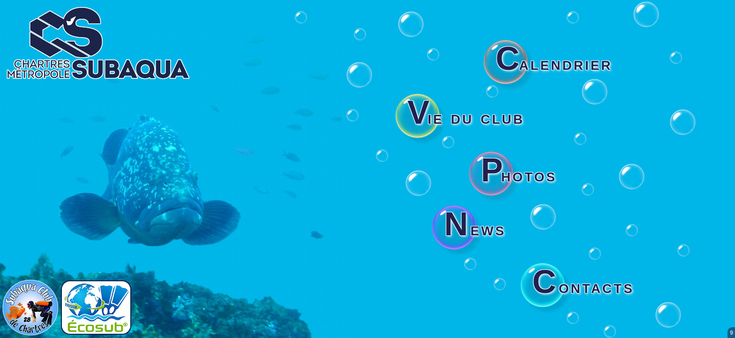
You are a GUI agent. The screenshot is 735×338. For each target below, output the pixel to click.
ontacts (583, 286)
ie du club (466, 117)
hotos (519, 175)
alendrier (553, 63)
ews (475, 228)
